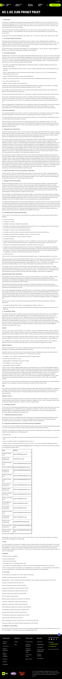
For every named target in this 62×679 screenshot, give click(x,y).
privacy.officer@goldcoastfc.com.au (22, 484)
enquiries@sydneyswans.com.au (21, 521)
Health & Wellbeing (30, 5)
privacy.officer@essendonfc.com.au (22, 463)
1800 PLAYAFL (54, 644)
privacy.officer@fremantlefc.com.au (22, 475)
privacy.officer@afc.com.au (20, 454)
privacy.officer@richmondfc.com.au (22, 512)
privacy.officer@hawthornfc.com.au (22, 494)
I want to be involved (18, 5)
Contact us (53, 646)
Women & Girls (40, 5)
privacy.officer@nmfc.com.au (20, 503)
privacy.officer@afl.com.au (25, 445)
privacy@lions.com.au (18, 458)
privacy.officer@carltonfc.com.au (21, 467)
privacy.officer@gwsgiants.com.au (21, 489)
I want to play (8, 5)
